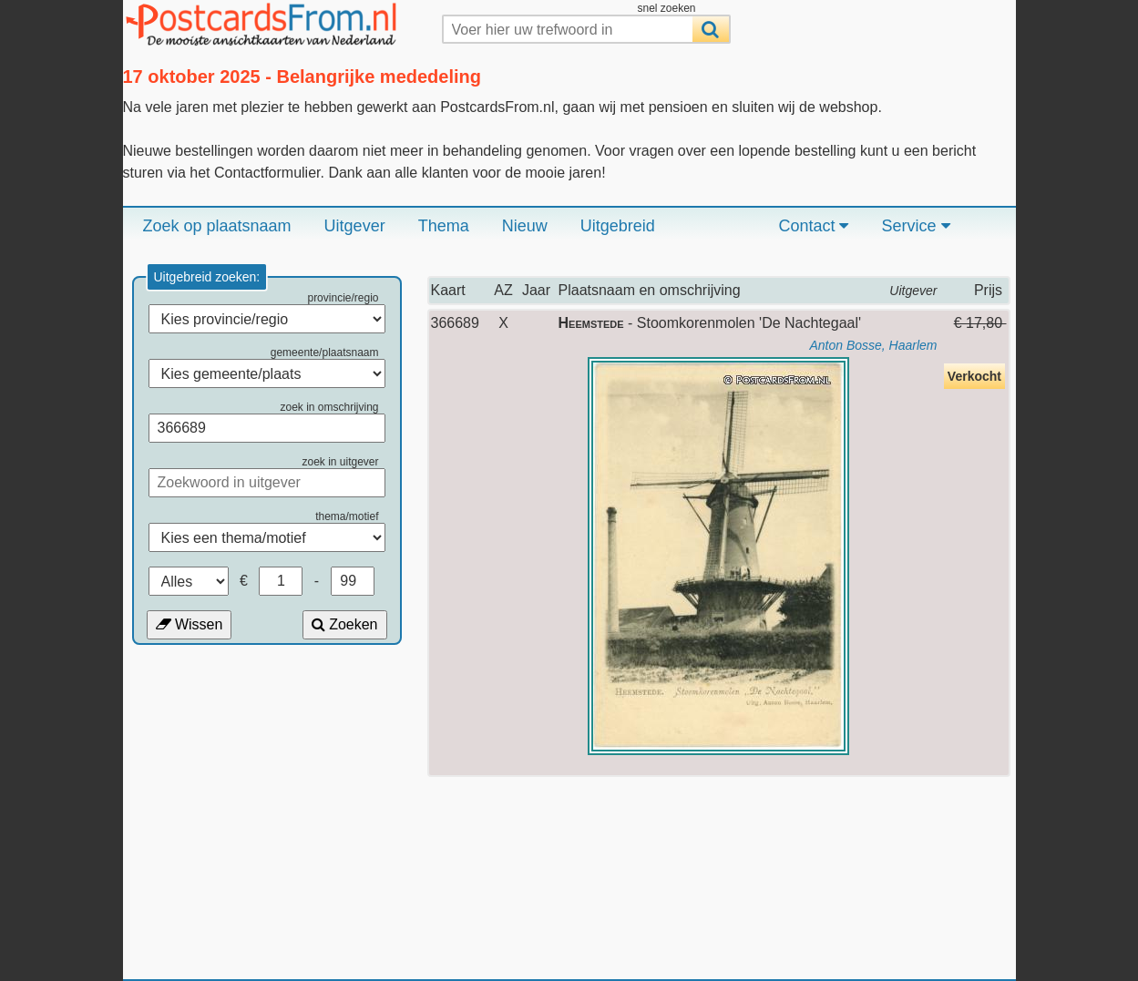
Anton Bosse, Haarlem (873, 345)
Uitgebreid (617, 226)
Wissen (189, 624)
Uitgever (354, 226)
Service (915, 226)
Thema (443, 226)
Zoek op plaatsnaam (217, 226)
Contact (813, 226)
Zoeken (345, 624)
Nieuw (525, 226)
